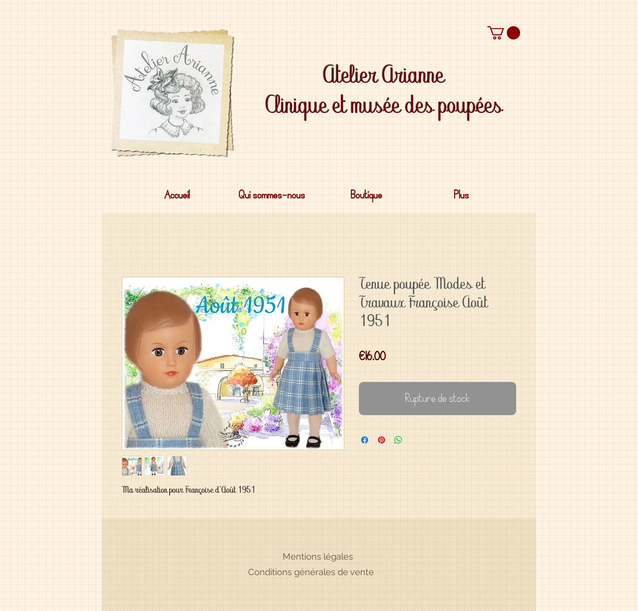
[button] (503, 32)
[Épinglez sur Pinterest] (381, 440)
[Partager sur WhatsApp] (398, 440)
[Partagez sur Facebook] (364, 440)
